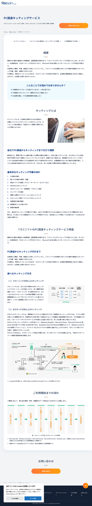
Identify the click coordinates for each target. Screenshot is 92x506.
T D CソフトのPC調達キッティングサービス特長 (44, 41)
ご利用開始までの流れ (72, 41)
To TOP (85, 485)
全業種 (47, 23)
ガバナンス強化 (20, 23)
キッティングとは (17, 41)
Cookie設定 (15, 498)
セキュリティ (33, 23)
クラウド (27, 23)
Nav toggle (89, 3)
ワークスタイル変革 (40, 23)
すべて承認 (33, 498)
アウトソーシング (8, 23)
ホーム (6, 32)
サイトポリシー (11, 494)
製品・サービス (13, 32)
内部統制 (52, 23)
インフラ (14, 23)
